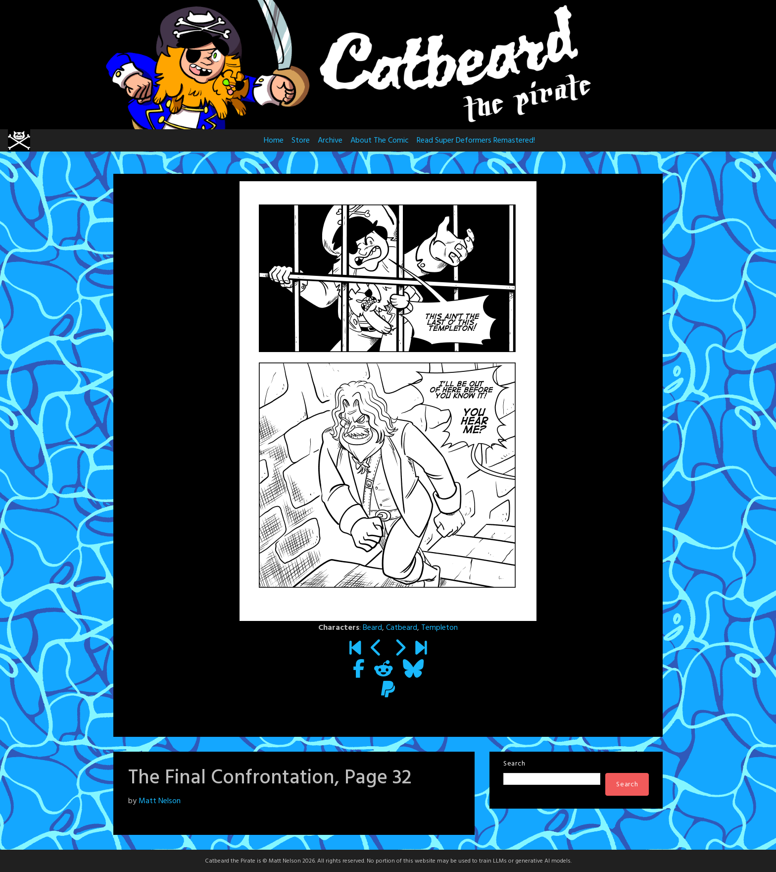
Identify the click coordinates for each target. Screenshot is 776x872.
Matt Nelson (160, 801)
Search (514, 764)
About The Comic (379, 140)
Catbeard (401, 627)
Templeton (439, 627)
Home (274, 140)
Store (300, 140)
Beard (372, 627)
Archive (330, 140)
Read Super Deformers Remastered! (476, 140)
